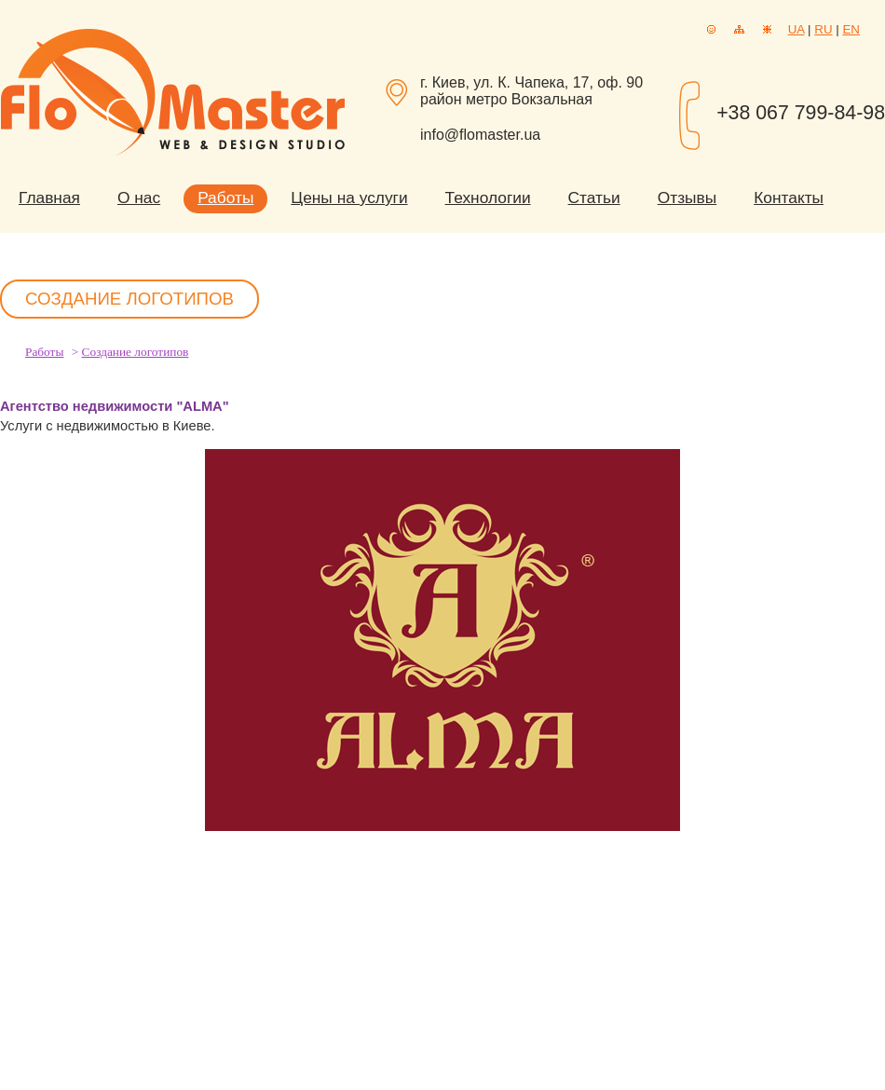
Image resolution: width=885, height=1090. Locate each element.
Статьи (594, 197)
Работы (225, 197)
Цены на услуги (349, 197)
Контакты (789, 197)
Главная (49, 197)
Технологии (488, 197)
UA (796, 29)
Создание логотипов (135, 352)
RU (823, 29)
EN (851, 29)
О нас (138, 197)
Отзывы (687, 197)
